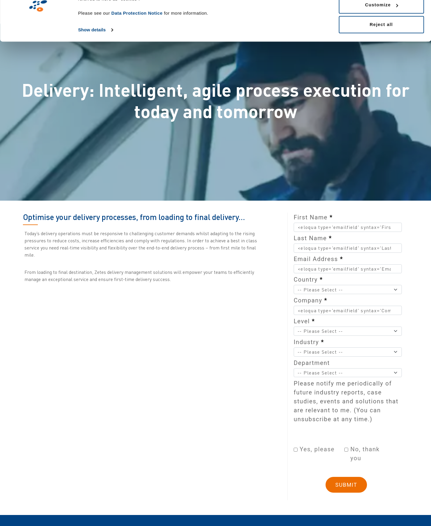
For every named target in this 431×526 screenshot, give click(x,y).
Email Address (318, 259)
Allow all (381, 15)
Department (312, 362)
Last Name (313, 238)
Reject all (381, 54)
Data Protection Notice (137, 43)
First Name (313, 217)
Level (304, 321)
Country (308, 279)
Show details (92, 60)
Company (310, 300)
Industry (309, 342)
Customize (381, 35)
